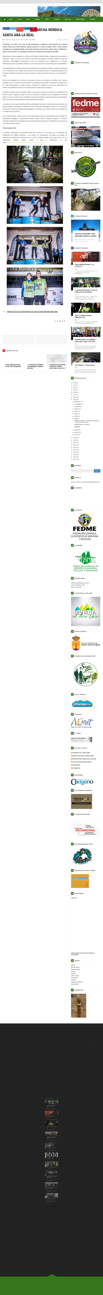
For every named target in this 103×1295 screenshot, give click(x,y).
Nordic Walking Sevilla (78, 585)
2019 (74, 399)
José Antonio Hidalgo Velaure (84, 759)
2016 (74, 442)
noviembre (77, 404)
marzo (76, 430)
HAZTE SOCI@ (75, 969)
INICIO (10, 19)
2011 (74, 454)
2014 (74, 447)
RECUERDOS (75, 984)
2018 (74, 437)
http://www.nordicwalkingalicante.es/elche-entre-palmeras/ (26, 142)
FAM (47, 311)
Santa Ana (74, 897)
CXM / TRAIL (75, 975)
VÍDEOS (47, 19)
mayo (76, 416)
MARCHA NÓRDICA (80, 19)
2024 (74, 387)
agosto (76, 409)
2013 (74, 450)
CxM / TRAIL (68, 19)
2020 (74, 397)
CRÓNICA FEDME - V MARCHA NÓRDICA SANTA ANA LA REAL (86, 421)
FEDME (54, 311)
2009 (74, 459)
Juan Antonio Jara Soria (82, 762)
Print (59, 39)
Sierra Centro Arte (76, 587)
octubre (76, 406)
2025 (74, 385)
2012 (74, 452)
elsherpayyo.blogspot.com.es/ (80, 583)
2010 (74, 457)
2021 (74, 395)
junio (76, 414)
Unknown (76, 765)
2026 (74, 383)
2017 (74, 440)
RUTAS (28, 19)
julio (75, 411)
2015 (74, 445)
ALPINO (73, 973)
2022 (74, 392)
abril (75, 418)
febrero (76, 432)
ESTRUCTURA (75, 967)
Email (65, 39)
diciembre (77, 401)
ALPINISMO (56, 19)
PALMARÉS (37, 19)
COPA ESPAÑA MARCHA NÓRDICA (16, 311)
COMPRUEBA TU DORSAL (82, 424)
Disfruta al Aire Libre (81, 753)
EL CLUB (19, 19)
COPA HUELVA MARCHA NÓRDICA (34, 311)
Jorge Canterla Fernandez (83, 756)
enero (76, 434)
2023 (74, 390)
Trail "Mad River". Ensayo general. (85, 365)
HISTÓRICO (92, 19)
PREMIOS (77, 427)
